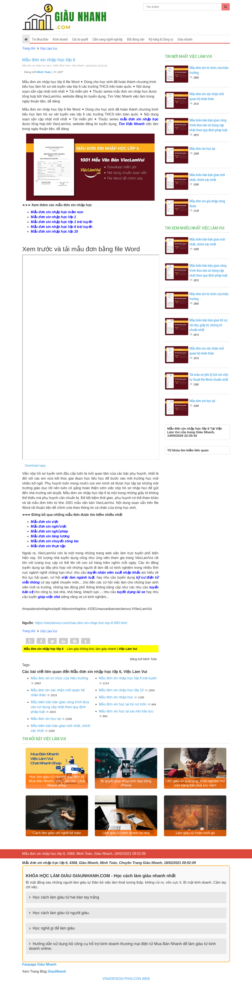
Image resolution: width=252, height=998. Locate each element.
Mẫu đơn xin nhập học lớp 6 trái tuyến (128, 678)
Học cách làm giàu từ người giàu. (61, 924)
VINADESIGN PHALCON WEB (126, 990)
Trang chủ (28, 48)
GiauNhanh (57, 983)
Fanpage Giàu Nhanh (39, 976)
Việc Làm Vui (48, 48)
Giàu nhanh (184, 39)
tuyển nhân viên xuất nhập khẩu (113, 572)
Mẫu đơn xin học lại (46, 719)
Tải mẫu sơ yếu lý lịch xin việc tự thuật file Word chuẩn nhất (208, 377)
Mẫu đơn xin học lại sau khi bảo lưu (126, 711)
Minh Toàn (44, 72)
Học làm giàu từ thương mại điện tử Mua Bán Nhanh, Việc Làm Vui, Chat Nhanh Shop (57, 787)
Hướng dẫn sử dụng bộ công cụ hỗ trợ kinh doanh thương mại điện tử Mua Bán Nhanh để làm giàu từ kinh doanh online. (122, 957)
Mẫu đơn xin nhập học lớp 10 (122, 690)
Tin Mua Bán (40, 39)
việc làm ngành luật (77, 577)
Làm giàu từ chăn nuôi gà (195, 844)
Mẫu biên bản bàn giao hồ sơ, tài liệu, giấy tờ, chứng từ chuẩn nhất (208, 325)
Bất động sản (135, 39)
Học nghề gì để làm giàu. (54, 940)
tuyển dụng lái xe (131, 592)
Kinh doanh (60, 39)
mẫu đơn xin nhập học (139, 119)
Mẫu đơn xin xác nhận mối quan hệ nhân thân (206, 96)
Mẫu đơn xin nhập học (116, 697)
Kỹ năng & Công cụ (161, 39)
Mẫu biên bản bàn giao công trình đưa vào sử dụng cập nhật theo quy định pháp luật (60, 707)
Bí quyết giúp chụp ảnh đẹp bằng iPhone (126, 789)
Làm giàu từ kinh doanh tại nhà (126, 844)
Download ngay (35, 465)
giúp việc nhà (49, 597)
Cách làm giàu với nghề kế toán (57, 844)
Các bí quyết (80, 39)
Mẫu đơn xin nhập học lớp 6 (48, 59)
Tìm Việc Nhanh (132, 124)
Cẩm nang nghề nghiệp (107, 39)
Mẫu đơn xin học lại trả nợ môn (123, 704)
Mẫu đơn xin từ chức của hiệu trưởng (59, 678)
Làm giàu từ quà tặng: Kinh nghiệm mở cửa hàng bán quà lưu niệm (195, 789)
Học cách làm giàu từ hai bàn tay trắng (66, 909)
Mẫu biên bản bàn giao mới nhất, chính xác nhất (207, 177)
